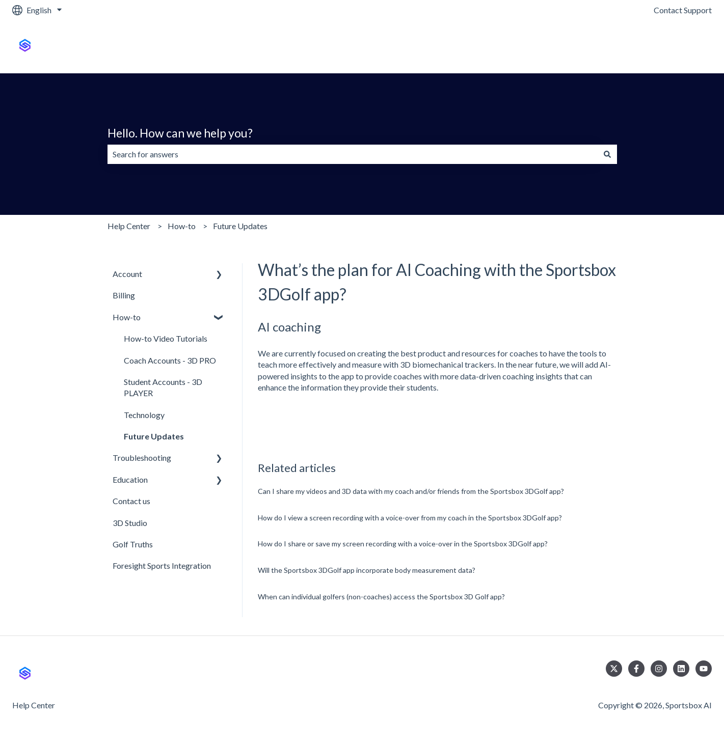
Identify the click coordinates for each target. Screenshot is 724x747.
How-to (182, 226)
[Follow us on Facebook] (636, 668)
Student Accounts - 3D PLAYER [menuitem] (163, 387)
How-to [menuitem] (127, 317)
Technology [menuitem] (144, 415)
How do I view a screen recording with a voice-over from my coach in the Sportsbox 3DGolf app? (410, 517)
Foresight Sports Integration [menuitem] (162, 565)
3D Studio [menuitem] (130, 523)
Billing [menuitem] (124, 295)
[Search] (607, 154)
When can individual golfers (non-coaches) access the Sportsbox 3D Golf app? (381, 596)
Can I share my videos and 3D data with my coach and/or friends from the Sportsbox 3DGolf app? (411, 491)
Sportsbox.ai (679, 46)
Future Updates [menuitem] (154, 436)
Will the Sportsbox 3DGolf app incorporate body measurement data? (366, 570)
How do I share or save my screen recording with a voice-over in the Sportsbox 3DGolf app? (403, 543)
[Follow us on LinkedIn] (681, 668)
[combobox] (353, 154)
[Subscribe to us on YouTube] (703, 668)
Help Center (129, 226)
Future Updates (240, 226)
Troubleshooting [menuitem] (142, 457)
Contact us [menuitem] (131, 501)
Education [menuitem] (130, 479)
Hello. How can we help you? (180, 133)
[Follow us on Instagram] (659, 668)
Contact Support (683, 10)
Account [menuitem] (127, 274)
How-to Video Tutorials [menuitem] (165, 338)
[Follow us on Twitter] (614, 668)
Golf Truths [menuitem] (133, 544)
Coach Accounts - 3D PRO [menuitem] (170, 360)
